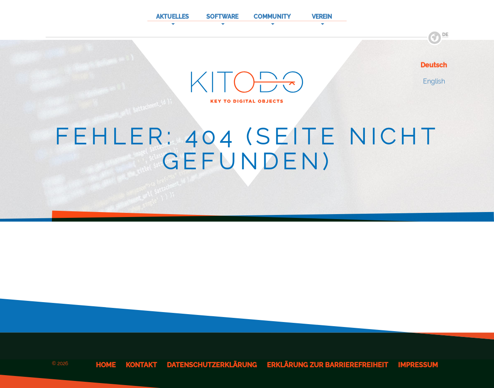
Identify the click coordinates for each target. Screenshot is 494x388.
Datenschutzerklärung (212, 365)
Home (106, 365)
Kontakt (141, 365)
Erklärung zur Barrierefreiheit (327, 365)
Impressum (418, 365)
